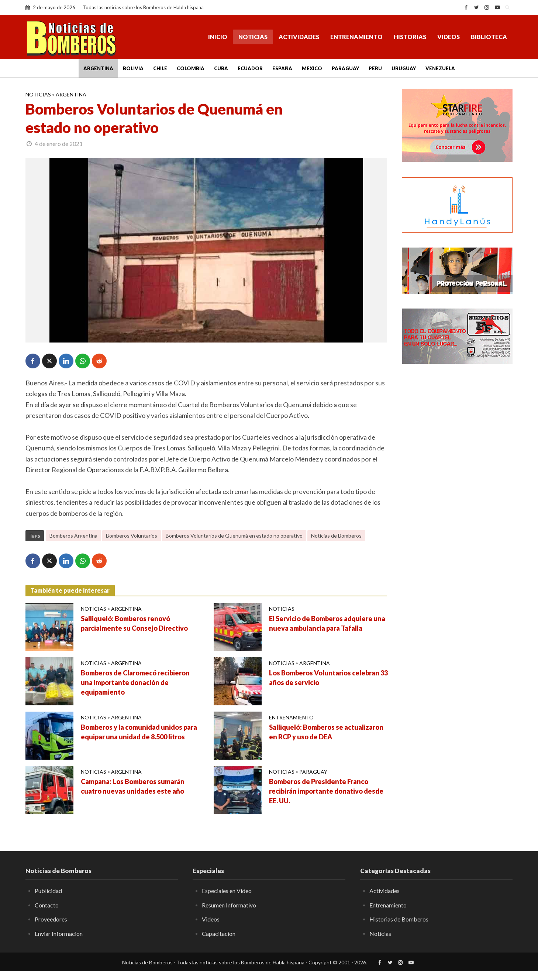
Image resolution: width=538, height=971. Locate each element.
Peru (375, 68)
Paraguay (345, 68)
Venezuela (440, 68)
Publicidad (48, 890)
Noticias (253, 36)
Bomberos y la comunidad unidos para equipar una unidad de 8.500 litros (139, 732)
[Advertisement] (457, 489)
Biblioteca (489, 36)
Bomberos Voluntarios (131, 535)
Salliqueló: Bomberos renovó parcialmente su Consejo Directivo (134, 623)
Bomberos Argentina (73, 535)
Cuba (221, 68)
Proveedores (51, 919)
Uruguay (404, 68)
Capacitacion (218, 933)
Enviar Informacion (59, 933)
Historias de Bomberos (398, 919)
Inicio (217, 36)
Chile (160, 68)
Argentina (98, 68)
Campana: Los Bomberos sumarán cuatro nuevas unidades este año (132, 786)
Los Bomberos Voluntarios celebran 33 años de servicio (328, 677)
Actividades (299, 36)
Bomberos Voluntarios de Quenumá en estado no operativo (234, 535)
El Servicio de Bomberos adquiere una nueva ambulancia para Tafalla (327, 623)
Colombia (190, 68)
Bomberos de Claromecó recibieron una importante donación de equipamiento (135, 682)
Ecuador (250, 68)
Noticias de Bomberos (336, 535)
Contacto (47, 905)
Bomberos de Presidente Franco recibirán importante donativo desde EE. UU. (326, 791)
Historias (410, 36)
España (282, 68)
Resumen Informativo (229, 905)
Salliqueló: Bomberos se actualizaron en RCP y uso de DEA (326, 732)
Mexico (312, 68)
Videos (448, 36)
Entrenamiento (356, 36)
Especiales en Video (227, 890)
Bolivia (133, 68)
